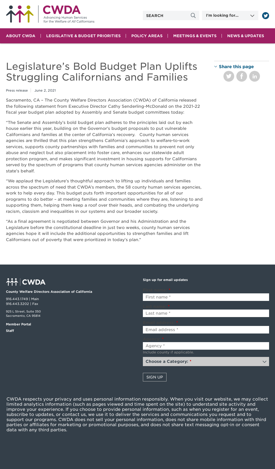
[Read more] (265, 15)
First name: (157, 290)
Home (50, 14)
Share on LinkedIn (254, 76)
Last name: (156, 306)
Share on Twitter (228, 76)
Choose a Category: (168, 361)
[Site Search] (194, 15)
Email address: (160, 322)
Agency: (153, 339)
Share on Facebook (241, 76)
